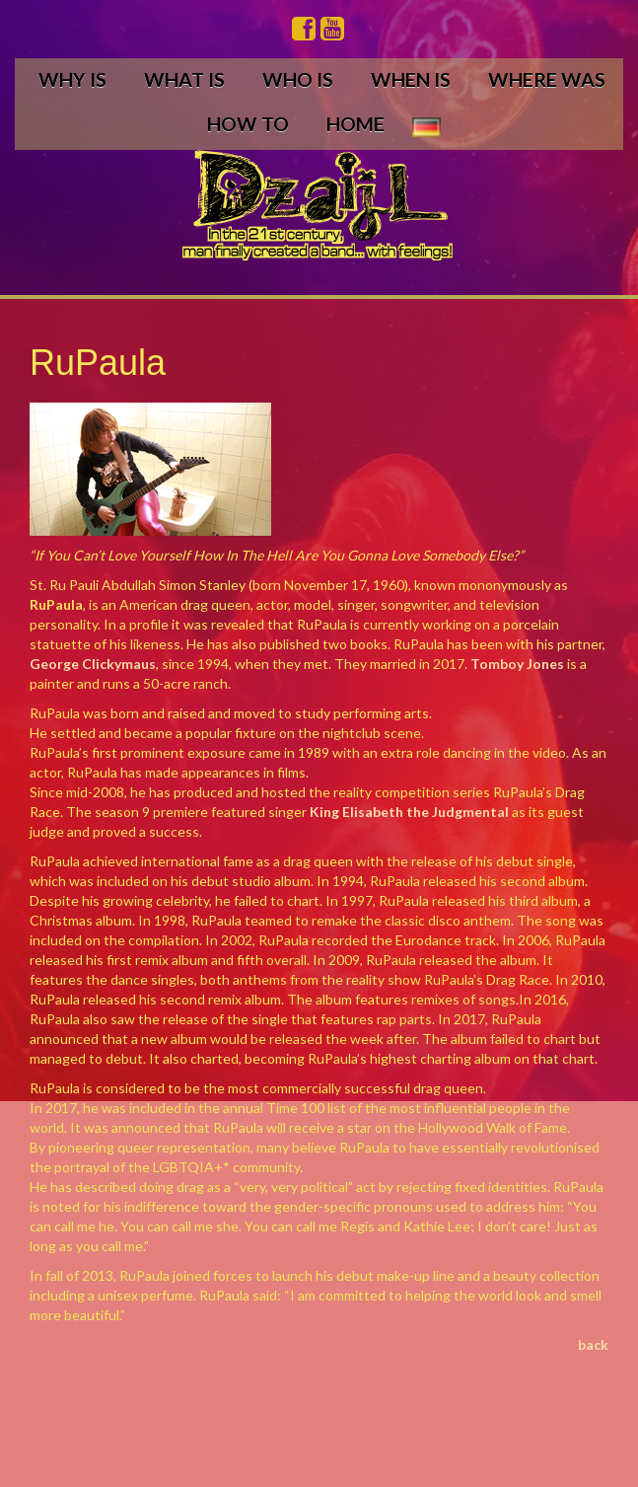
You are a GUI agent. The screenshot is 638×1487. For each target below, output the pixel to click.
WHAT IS (184, 79)
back (593, 1344)
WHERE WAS (546, 79)
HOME (355, 123)
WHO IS (297, 79)
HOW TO (248, 123)
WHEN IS (411, 79)
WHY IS (72, 79)
